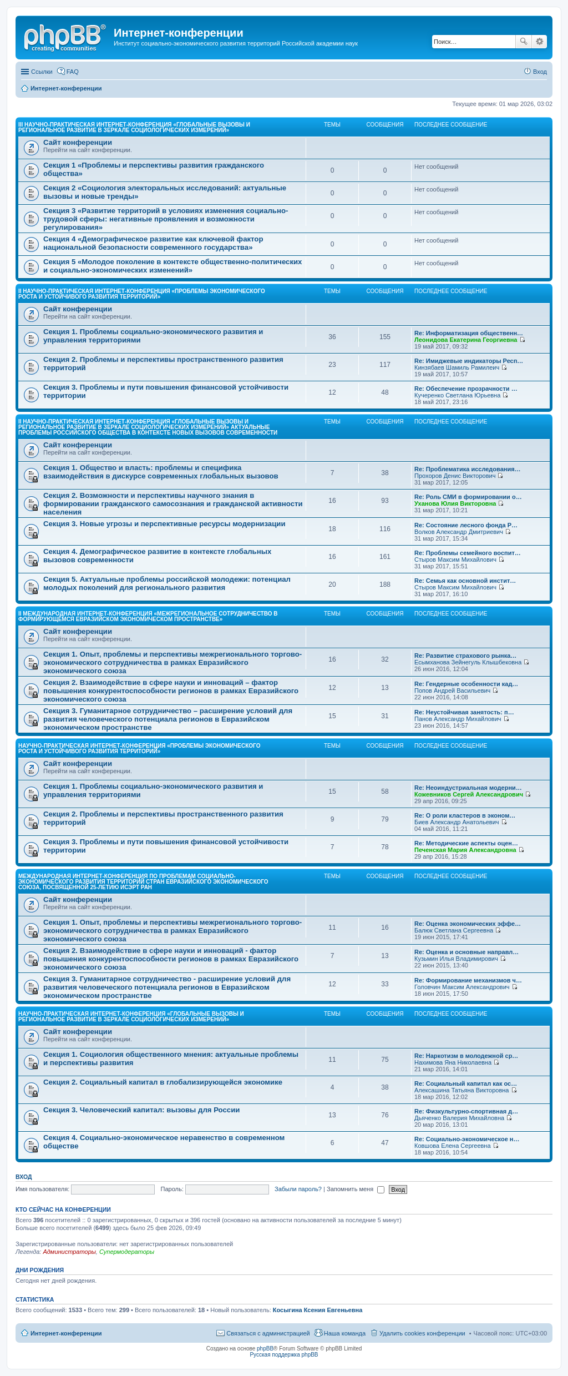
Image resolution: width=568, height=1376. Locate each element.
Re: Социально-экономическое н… (467, 1139)
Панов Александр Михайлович (457, 718)
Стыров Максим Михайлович (455, 559)
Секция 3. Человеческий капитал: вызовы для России (141, 1110)
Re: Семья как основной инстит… (465, 580)
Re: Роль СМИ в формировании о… (468, 496)
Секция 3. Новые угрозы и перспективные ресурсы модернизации (164, 524)
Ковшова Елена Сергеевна (452, 1145)
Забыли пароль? (298, 1189)
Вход (24, 1176)
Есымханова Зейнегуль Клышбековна (467, 662)
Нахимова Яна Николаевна (452, 1062)
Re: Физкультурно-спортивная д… (466, 1111)
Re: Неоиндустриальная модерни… (468, 787)
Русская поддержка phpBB (284, 1355)
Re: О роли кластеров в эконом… (464, 815)
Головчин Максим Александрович (462, 987)
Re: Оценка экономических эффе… (467, 923)
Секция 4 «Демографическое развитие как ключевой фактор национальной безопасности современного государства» (153, 243)
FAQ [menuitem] (73, 71)
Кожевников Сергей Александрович (468, 794)
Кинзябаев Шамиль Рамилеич (456, 367)
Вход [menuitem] (540, 71)
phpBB (265, 1348)
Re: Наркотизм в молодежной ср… (466, 1055)
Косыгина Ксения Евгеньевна (318, 1310)
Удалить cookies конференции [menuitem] (422, 1333)
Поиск (523, 41)
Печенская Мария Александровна (465, 849)
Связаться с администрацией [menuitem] (268, 1333)
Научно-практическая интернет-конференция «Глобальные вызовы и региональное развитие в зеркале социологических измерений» (131, 1016)
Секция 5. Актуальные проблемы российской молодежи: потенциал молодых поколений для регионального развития (167, 583)
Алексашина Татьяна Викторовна (461, 1090)
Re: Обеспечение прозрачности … (466, 388)
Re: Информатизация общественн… (468, 333)
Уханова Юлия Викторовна (455, 503)
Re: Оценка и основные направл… (466, 952)
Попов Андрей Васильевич (452, 690)
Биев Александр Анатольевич (456, 822)
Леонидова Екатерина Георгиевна (465, 339)
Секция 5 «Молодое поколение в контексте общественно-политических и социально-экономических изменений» (172, 266)
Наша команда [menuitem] (345, 1333)
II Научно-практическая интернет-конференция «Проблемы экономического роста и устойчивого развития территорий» (141, 294)
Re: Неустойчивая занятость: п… (464, 712)
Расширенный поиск (539, 41)
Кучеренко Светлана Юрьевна (457, 395)
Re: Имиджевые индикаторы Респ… (468, 360)
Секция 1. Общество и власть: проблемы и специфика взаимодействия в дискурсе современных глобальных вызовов (160, 471)
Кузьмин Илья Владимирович (456, 958)
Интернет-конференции (66, 1333)
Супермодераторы (126, 1251)
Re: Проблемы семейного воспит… (467, 553)
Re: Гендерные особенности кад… (466, 684)
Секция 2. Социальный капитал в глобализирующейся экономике (162, 1082)
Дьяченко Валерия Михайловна (459, 1118)
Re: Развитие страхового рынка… (465, 655)
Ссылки (42, 71)
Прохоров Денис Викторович (454, 475)
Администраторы (69, 1251)
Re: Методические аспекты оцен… (466, 843)
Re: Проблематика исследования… (467, 469)
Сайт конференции (77, 142)
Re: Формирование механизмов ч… (468, 980)
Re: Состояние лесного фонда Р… (466, 525)
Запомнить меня (355, 1189)
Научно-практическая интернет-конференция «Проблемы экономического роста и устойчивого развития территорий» (139, 748)
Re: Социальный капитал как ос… (465, 1083)
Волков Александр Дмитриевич (458, 531)
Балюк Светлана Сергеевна (453, 930)
